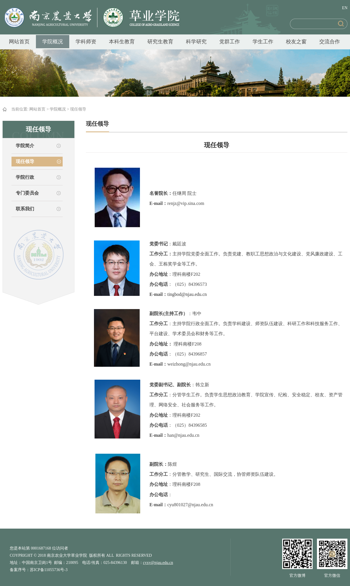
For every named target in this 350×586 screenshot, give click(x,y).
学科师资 (86, 41)
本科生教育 (122, 41)
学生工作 (263, 41)
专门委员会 (27, 193)
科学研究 (196, 41)
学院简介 (25, 145)
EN (344, 8)
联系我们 (25, 208)
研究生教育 (160, 41)
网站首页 (19, 41)
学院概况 (52, 41)
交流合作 (329, 41)
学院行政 (25, 177)
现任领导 (78, 109)
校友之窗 (296, 41)
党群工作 (229, 41)
